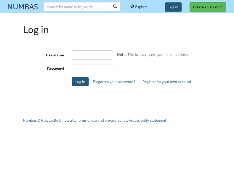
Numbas (30, 120)
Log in (173, 6)
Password (55, 68)
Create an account (208, 6)
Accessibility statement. (148, 120)
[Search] (115, 6)
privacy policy (116, 120)
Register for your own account (166, 81)
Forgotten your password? (114, 81)
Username (55, 54)
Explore (138, 6)
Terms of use (87, 120)
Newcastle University (58, 120)
